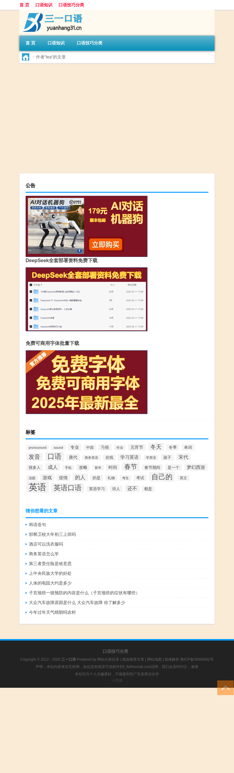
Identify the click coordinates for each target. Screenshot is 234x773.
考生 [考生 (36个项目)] (125, 478)
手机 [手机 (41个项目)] (68, 467)
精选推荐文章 (133, 659)
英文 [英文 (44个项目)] (183, 478)
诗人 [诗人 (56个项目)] (116, 489)
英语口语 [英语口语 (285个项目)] (68, 488)
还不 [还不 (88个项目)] (132, 488)
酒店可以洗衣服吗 (46, 544)
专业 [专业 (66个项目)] (74, 447)
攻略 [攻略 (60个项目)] (83, 467)
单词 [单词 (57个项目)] (188, 447)
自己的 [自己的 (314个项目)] (161, 477)
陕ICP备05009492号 (197, 659)
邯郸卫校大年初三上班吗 (52, 534)
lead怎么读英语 (92, 79)
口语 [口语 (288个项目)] (55, 456)
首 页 (24, 4)
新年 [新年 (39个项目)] (98, 467)
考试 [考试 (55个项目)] (140, 478)
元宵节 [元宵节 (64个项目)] (136, 447)
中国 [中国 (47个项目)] (90, 447)
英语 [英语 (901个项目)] (37, 487)
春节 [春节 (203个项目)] (130, 466)
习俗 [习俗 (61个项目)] (105, 447)
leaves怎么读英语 (95, 126)
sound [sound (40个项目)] (58, 447)
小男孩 (117, 680)
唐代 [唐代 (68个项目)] (73, 457)
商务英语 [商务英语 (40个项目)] (91, 457)
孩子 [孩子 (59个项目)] (167, 457)
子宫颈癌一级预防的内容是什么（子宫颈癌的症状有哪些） (84, 592)
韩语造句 (37, 524)
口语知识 (43, 4)
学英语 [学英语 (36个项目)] (151, 457)
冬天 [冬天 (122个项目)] (156, 447)
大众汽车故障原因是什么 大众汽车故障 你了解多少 (77, 602)
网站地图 (154, 659)
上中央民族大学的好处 (50, 573)
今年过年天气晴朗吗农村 (52, 612)
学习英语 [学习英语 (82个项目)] (129, 457)
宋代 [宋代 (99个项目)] (183, 457)
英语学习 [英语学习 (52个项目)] (97, 489)
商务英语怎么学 (44, 553)
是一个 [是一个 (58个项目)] (173, 467)
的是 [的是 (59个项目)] (97, 478)
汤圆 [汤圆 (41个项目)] (32, 478)
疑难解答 (172, 659)
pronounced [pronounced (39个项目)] (37, 447)
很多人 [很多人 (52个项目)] (35, 468)
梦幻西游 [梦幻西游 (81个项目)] (196, 467)
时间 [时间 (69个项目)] (112, 467)
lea (37, 115)
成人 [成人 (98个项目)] (53, 467)
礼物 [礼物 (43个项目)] (111, 478)
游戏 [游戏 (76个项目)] (47, 477)
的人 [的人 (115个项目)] (80, 477)
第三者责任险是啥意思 (50, 563)
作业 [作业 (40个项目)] (119, 447)
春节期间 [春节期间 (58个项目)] (152, 467)
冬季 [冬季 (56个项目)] (173, 447)
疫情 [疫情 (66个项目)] (63, 477)
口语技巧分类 (71, 4)
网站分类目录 (108, 659)
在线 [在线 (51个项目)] (109, 457)
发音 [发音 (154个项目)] (34, 457)
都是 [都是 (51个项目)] (148, 489)
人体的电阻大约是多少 (50, 583)
